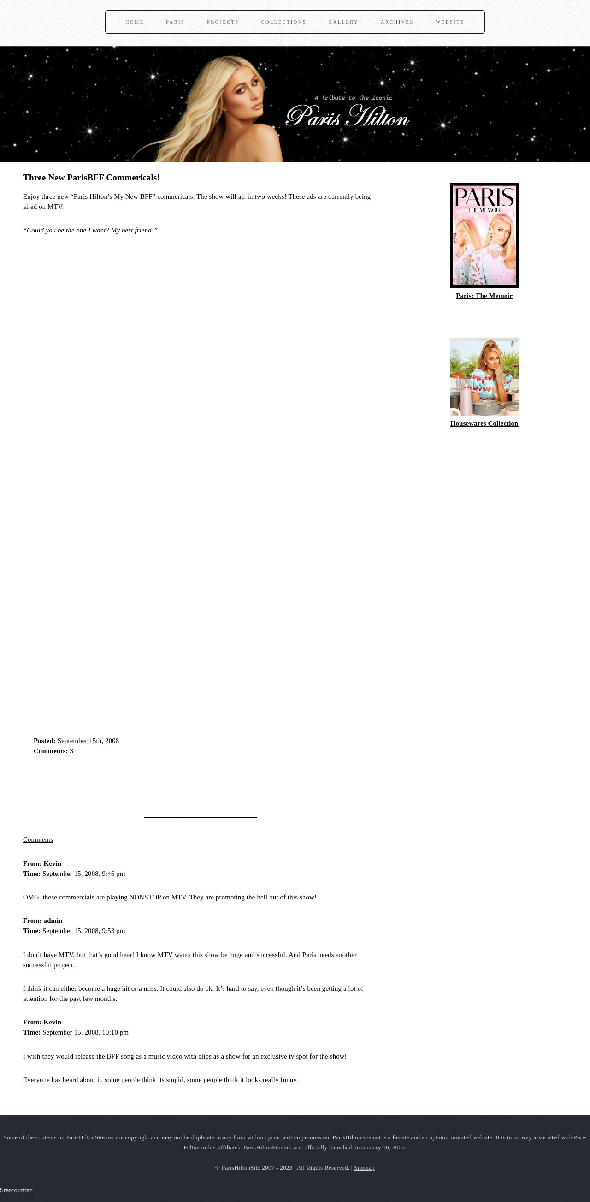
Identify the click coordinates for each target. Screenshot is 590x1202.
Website (450, 21)
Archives (397, 21)
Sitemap (364, 1167)
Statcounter (16, 1190)
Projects (223, 21)
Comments (38, 839)
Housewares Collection (484, 423)
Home (134, 21)
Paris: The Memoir (484, 295)
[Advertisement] (131, 783)
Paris (175, 21)
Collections (284, 21)
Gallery (344, 21)
